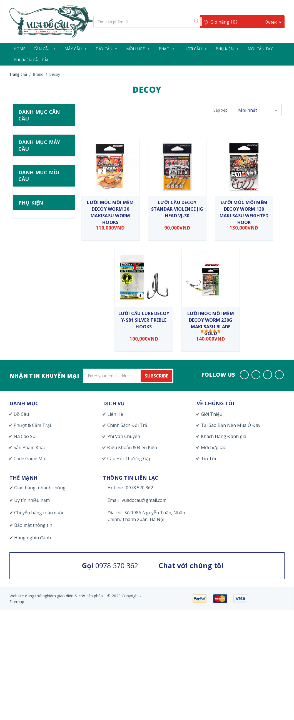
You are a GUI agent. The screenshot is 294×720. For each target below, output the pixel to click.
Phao (167, 48)
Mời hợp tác (213, 447)
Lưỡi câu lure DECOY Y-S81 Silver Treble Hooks (144, 320)
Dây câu (107, 48)
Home (19, 48)
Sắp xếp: (220, 110)
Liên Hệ (115, 414)
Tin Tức (209, 458)
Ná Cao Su (24, 436)
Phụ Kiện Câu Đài (31, 59)
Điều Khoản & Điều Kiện (132, 447)
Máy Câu (75, 48)
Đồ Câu (21, 414)
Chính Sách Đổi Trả (127, 425)
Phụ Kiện (227, 48)
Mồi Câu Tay (260, 48)
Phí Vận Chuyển (123, 436)
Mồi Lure (138, 48)
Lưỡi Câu (195, 48)
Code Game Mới (30, 458)
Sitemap (16, 601)
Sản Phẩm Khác (30, 447)
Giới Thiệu (211, 414)
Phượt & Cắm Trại (32, 425)
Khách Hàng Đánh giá (223, 436)
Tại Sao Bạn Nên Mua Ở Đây (230, 425)
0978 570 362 (110, 565)
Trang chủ (18, 74)
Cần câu (45, 48)
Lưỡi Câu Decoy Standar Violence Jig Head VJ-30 (177, 209)
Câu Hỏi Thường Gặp (129, 458)
